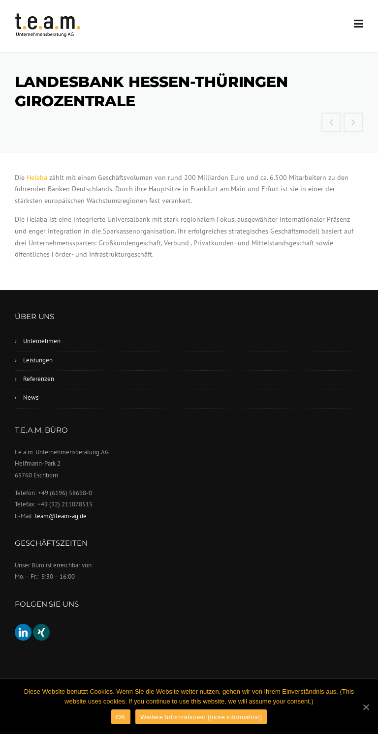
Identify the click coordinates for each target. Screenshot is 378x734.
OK (121, 717)
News (30, 397)
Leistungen (38, 360)
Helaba (37, 177)
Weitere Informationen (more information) (201, 717)
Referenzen (38, 379)
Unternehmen (42, 341)
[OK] (366, 707)
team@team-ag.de (61, 516)
